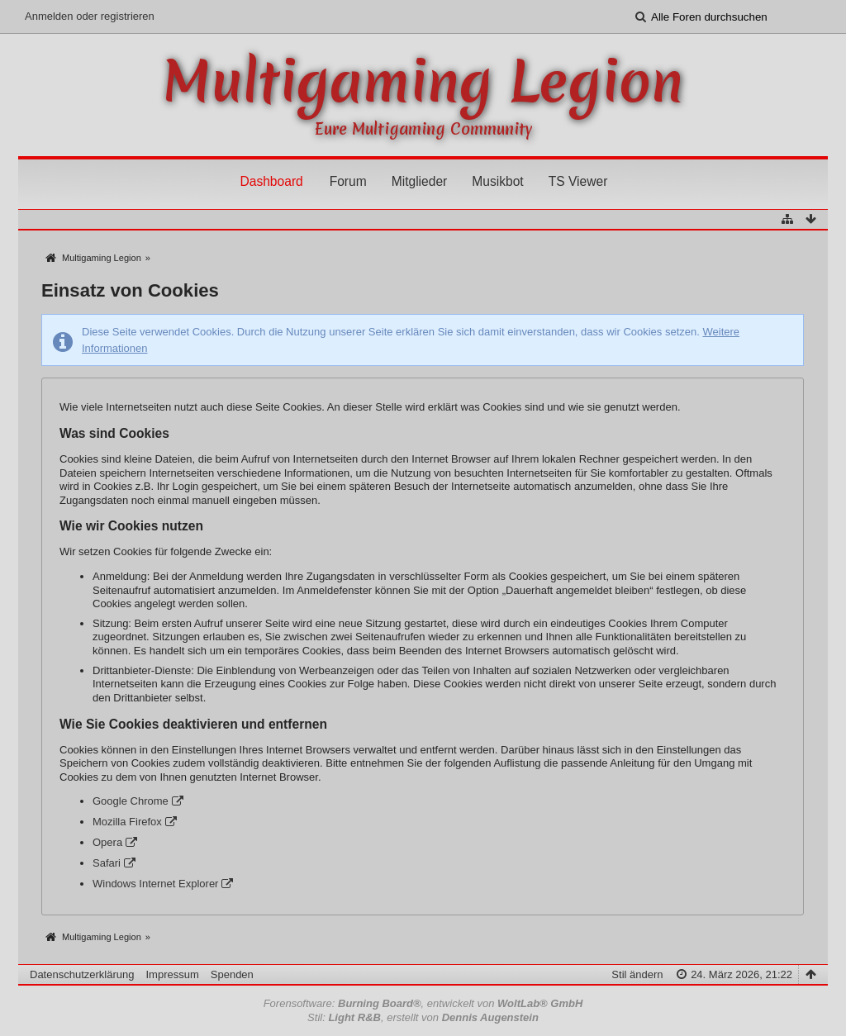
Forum (348, 181)
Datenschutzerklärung (82, 974)
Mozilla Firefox (127, 821)
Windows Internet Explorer (155, 883)
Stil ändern (637, 974)
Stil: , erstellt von (423, 1017)
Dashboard (271, 181)
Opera (107, 842)
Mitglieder (420, 181)
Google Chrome (131, 801)
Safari (107, 863)
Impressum (171, 974)
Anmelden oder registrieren (89, 16)
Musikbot (497, 181)
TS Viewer (578, 181)
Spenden (232, 974)
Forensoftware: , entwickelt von (423, 1003)
